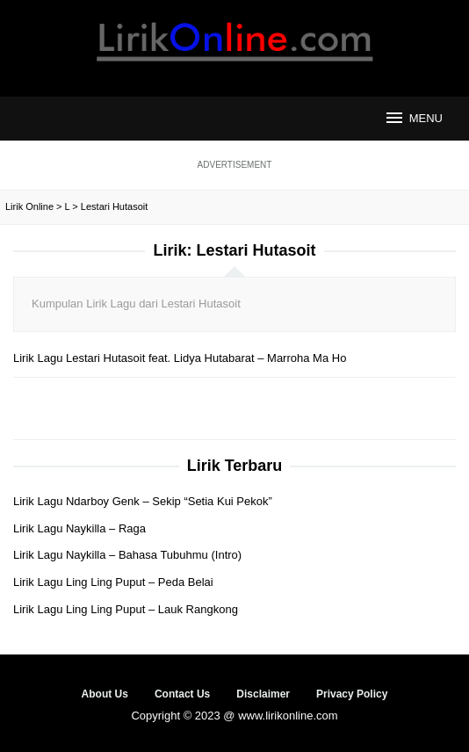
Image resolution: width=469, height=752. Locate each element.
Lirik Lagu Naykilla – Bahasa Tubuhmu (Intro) (127, 554)
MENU (413, 117)
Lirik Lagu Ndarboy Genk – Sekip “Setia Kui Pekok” (142, 501)
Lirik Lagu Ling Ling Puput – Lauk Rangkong (125, 609)
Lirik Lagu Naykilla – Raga (79, 528)
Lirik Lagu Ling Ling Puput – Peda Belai (113, 582)
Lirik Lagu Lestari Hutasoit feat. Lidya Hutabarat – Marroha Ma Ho (179, 358)
